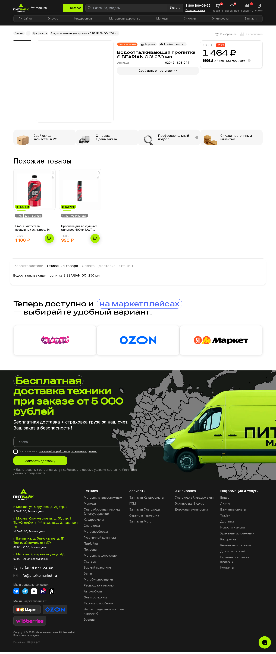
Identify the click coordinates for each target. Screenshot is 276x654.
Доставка (118, 261)
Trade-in (226, 517)
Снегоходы (92, 527)
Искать (175, 7)
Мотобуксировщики (98, 581)
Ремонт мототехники (235, 547)
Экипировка (220, 18)
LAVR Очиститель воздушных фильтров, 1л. (33, 222)
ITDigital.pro (33, 643)
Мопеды (162, 18)
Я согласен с (62, 453)
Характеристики (29, 261)
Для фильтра (42, 33)
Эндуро (53, 18)
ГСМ (132, 505)
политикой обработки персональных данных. (72, 453)
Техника (91, 493)
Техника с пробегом (98, 605)
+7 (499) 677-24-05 (36, 570)
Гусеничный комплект (100, 539)
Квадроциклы (83, 18)
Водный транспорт (97, 569)
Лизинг (225, 505)
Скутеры (190, 18)
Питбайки (25, 18)
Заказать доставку (48, 463)
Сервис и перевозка (144, 517)
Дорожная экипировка (191, 511)
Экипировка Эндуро (189, 505)
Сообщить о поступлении (158, 70)
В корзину (49, 233)
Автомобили (93, 593)
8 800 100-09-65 (198, 5)
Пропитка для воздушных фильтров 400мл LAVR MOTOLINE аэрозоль (79, 222)
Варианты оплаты (233, 511)
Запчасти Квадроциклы (146, 499)
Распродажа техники (99, 587)
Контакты (227, 569)
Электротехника (96, 599)
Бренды (89, 621)
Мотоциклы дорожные (124, 18)
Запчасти (251, 18)
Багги (88, 575)
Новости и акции (232, 529)
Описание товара (68, 261)
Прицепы (90, 551)
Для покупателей (233, 553)
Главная (19, 33)
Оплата (97, 261)
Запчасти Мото (140, 523)
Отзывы (140, 261)
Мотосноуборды (96, 533)
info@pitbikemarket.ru (38, 577)
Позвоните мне (195, 10)
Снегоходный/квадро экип (194, 499)
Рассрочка (228, 541)
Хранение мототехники (237, 535)
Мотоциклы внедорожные (103, 499)
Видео (224, 499)
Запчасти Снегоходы (144, 511)
